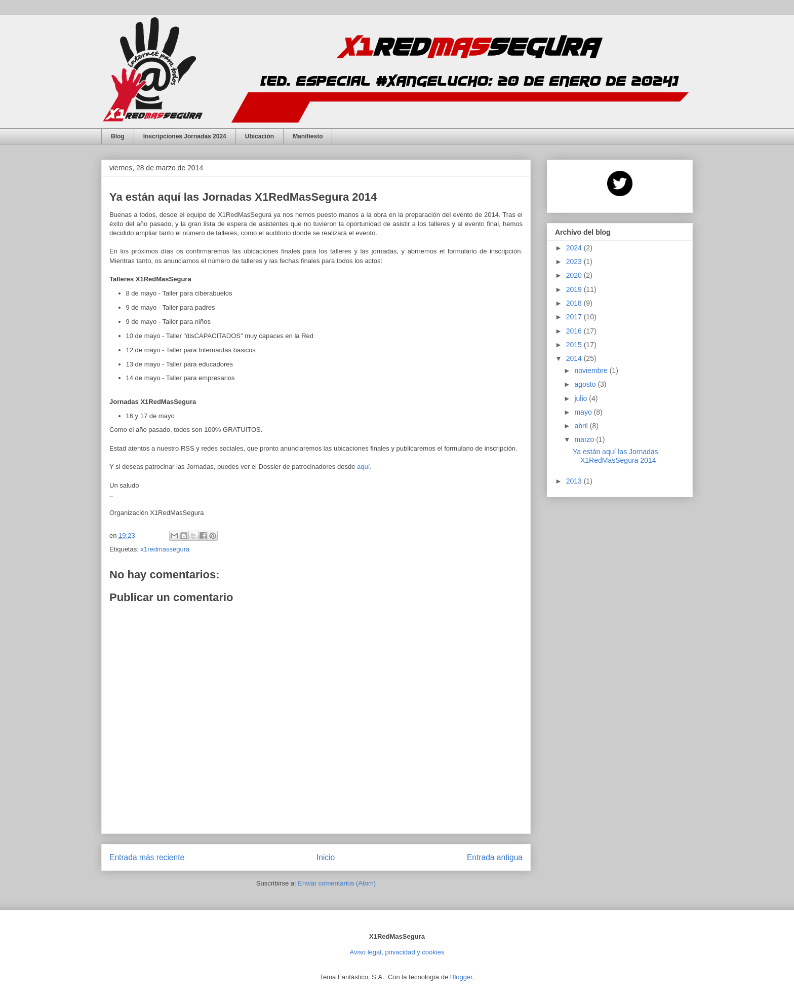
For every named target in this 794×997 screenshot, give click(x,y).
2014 (575, 358)
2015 (575, 345)
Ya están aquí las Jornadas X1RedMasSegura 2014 (615, 456)
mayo (583, 412)
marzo (585, 439)
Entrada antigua (495, 857)
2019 (575, 289)
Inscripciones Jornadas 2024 (184, 136)
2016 (575, 331)
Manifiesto (308, 136)
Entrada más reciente (146, 857)
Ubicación (259, 136)
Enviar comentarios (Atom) (337, 883)
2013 (575, 481)
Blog (118, 136)
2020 (575, 275)
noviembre (591, 370)
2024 (575, 248)
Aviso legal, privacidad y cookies (397, 952)
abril (581, 426)
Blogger (461, 977)
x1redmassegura (164, 549)
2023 (575, 261)
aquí (363, 466)
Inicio (325, 857)
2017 (575, 317)
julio (581, 398)
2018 (575, 303)
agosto (586, 384)
